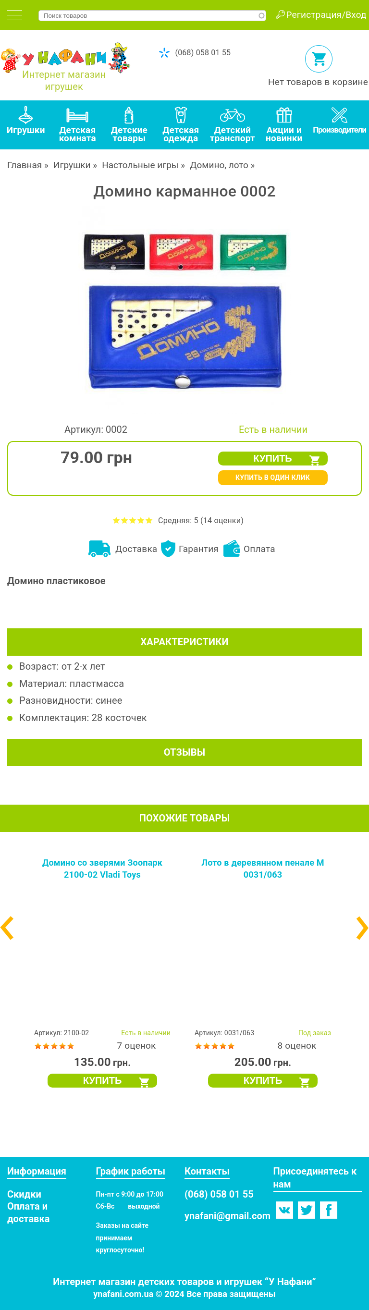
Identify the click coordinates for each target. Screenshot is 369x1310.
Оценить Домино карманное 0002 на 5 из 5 (149, 520)
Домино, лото (219, 165)
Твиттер (306, 1210)
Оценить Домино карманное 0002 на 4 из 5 (141, 520)
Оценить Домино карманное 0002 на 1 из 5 (116, 520)
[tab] (14, 15)
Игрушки (72, 165)
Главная (24, 165)
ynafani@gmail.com (227, 1216)
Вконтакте (284, 1210)
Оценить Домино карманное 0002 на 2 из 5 (125, 520)
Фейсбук (329, 1210)
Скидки (24, 1194)
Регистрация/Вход (326, 14)
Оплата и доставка (28, 1212)
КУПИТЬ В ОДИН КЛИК (272, 477)
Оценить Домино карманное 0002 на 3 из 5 (133, 520)
